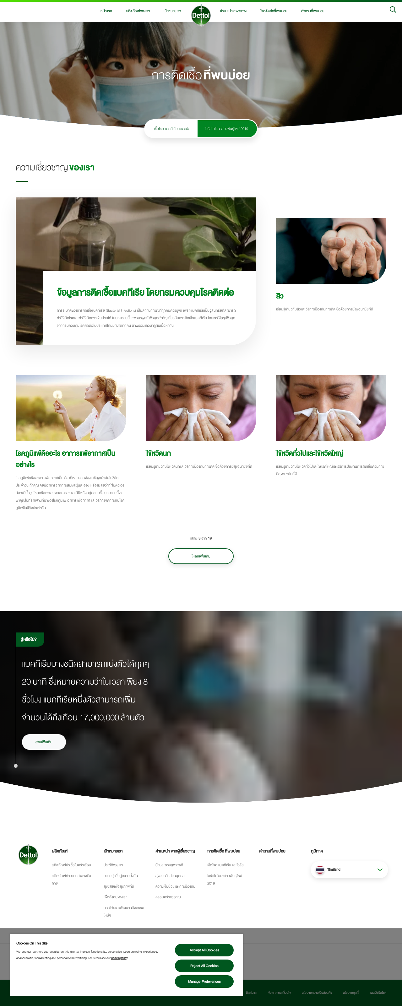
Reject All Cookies (204, 966)
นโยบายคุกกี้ (351, 993)
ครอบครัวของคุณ (168, 897)
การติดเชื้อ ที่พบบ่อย (223, 851)
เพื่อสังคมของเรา (115, 897)
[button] (349, 869)
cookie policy (119, 957)
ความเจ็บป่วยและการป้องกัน (175, 886)
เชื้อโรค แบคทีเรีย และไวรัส (172, 129)
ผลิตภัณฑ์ (60, 851)
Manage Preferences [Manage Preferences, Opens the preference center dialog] (204, 981)
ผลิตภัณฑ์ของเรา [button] (138, 11)
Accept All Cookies (204, 950)
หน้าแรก (106, 11)
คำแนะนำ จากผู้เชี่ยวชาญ (175, 851)
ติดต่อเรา (251, 993)
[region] (126, 964)
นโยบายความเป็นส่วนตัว (317, 993)
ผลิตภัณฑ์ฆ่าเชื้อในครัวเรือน (71, 865)
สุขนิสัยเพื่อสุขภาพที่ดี (119, 886)
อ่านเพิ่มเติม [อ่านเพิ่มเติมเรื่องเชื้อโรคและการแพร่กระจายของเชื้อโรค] (43, 742)
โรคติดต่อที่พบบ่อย (273, 11)
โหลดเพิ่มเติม (201, 556)
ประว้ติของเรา (113, 865)
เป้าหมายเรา (172, 11)
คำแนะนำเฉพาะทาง (233, 11)
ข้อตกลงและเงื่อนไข (279, 993)
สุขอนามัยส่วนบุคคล (170, 876)
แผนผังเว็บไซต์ (378, 993)
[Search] (393, 11)
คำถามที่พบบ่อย (312, 11)
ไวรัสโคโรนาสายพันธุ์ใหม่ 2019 (226, 129)
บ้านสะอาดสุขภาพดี (169, 865)
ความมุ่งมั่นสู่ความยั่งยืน (121, 876)
